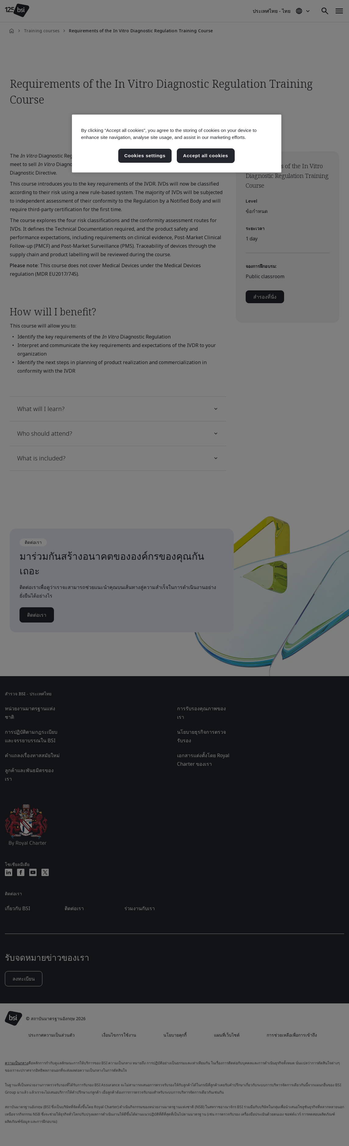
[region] (176, 143)
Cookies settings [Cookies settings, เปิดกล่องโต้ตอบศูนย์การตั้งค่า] (145, 155)
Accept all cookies (205, 155)
